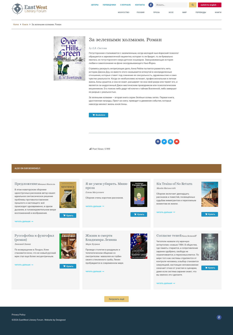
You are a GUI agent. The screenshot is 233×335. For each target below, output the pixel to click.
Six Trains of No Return (174, 184)
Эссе (172, 12)
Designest (61, 320)
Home (16, 24)
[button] (158, 141)
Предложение (26, 184)
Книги (218, 12)
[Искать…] (171, 5)
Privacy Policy (18, 314)
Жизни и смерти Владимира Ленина (101, 238)
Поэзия (141, 12)
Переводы (201, 12)
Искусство (123, 12)
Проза (157, 12)
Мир (185, 12)
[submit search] (192, 4)
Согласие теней (169, 235)
